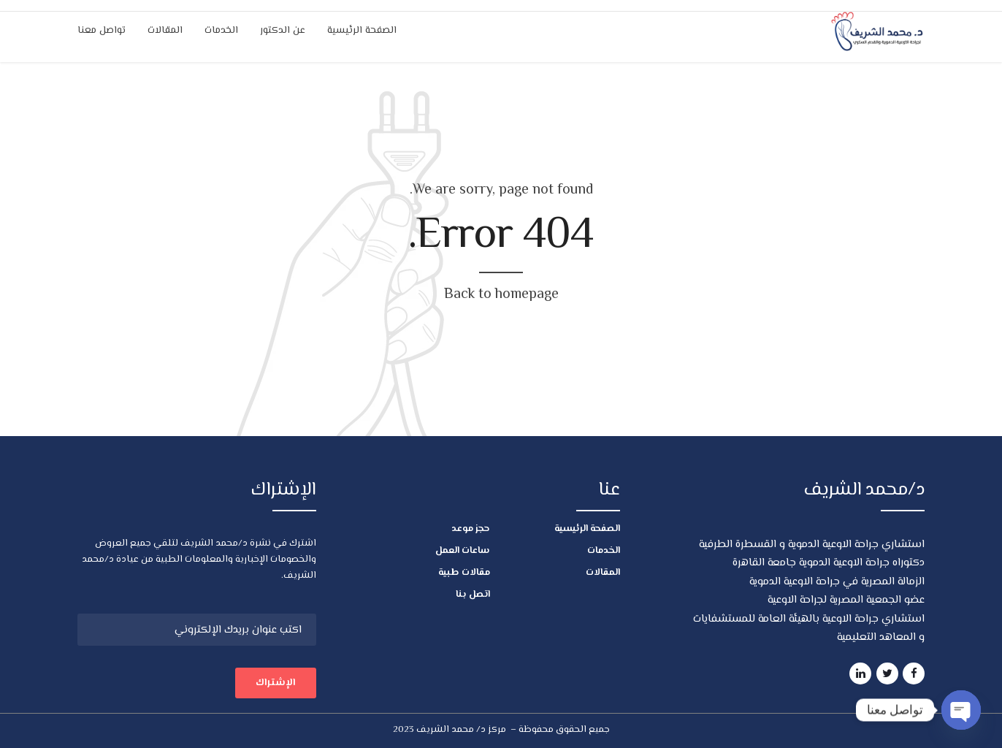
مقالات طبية (464, 572)
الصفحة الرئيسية (362, 31)
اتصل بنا (473, 594)
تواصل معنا (101, 31)
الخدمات (221, 31)
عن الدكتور (282, 31)
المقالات (165, 31)
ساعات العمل (462, 550)
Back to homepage (501, 294)
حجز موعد (470, 529)
